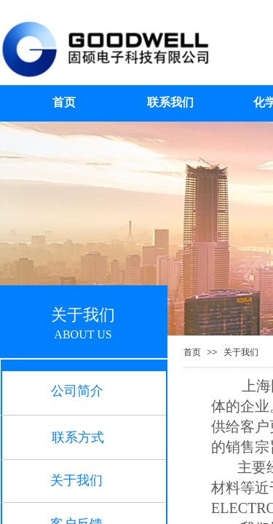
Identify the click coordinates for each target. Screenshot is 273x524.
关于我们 (240, 352)
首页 (192, 352)
